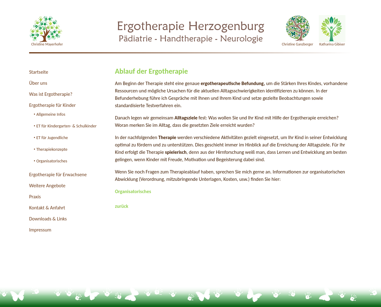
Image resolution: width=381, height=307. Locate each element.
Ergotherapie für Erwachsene (58, 174)
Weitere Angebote (47, 185)
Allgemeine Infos (50, 114)
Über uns (38, 83)
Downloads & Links (48, 219)
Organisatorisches (51, 161)
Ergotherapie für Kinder (52, 105)
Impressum (40, 230)
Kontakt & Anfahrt (47, 208)
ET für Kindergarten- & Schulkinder (66, 126)
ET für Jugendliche (52, 137)
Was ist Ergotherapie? (50, 94)
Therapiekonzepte (51, 149)
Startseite (38, 72)
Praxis (35, 197)
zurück (121, 206)
